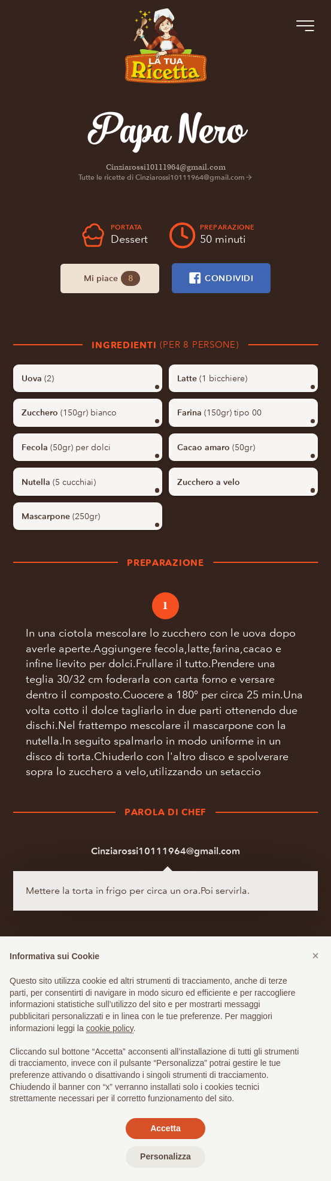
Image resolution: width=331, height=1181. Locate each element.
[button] (315, 955)
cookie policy (109, 1028)
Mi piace (111, 278)
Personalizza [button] (165, 1156)
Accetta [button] (165, 1128)
